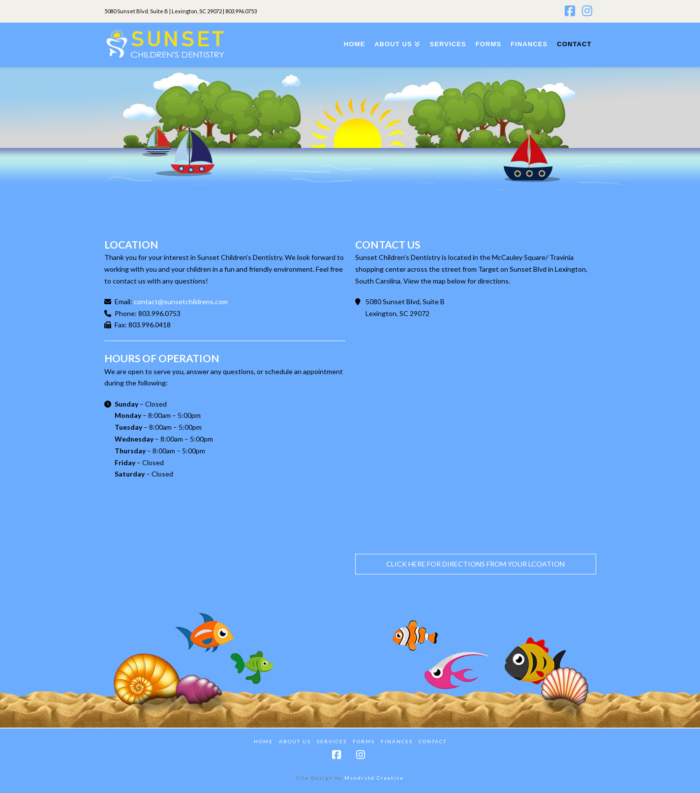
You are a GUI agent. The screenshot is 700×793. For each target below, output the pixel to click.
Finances (397, 741)
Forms (364, 741)
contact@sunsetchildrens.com (181, 301)
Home (263, 741)
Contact (433, 741)
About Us (295, 741)
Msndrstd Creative (374, 778)
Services (332, 741)
